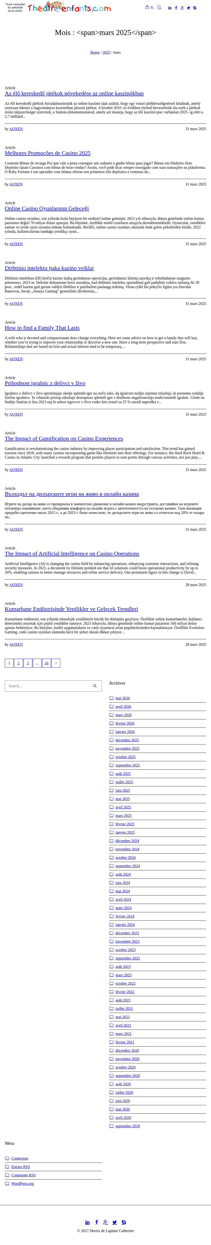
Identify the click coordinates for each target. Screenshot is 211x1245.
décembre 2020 (127, 1050)
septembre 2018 (128, 1126)
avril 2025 (123, 807)
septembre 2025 (128, 765)
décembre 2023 (127, 933)
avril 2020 (123, 1118)
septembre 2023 (128, 958)
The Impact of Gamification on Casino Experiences (64, 438)
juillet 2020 (124, 1092)
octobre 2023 (126, 950)
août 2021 (123, 1000)
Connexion (19, 1158)
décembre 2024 (127, 841)
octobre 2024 (126, 857)
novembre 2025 (127, 748)
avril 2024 (123, 899)
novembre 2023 (127, 941)
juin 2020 (123, 1101)
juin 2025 (123, 790)
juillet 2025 (124, 782)
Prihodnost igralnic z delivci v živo (45, 383)
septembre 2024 (128, 866)
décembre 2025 (127, 740)
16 (47, 663)
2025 (106, 52)
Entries (20, 1167)
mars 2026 (124, 715)
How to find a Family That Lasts (42, 328)
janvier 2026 (125, 732)
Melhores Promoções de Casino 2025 (48, 153)
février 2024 (125, 916)
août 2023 (123, 967)
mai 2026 (123, 698)
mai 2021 (123, 1017)
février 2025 (125, 824)
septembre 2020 (128, 1076)
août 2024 (123, 874)
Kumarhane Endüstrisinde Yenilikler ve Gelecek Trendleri (71, 609)
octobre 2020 (126, 1067)
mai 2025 (123, 799)
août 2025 (123, 774)
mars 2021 (124, 1034)
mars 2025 (124, 816)
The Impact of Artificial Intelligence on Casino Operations (72, 553)
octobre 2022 (126, 983)
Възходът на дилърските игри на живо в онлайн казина (72, 494)
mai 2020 (123, 1109)
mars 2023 (124, 975)
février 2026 (125, 723)
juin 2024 (123, 883)
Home (95, 52)
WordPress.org (22, 1183)
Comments (23, 1175)
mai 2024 (123, 891)
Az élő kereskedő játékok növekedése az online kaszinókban (74, 93)
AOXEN (16, 129)
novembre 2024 (127, 849)
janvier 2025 (125, 832)
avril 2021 (123, 1025)
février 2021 (125, 1042)
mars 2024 (124, 908)
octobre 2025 (126, 757)
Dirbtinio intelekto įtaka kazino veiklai (49, 268)
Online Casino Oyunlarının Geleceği (47, 208)
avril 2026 (123, 706)
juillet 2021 (124, 1008)
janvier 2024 (125, 925)
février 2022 (125, 992)
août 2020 (123, 1084)
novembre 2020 (127, 1059)
